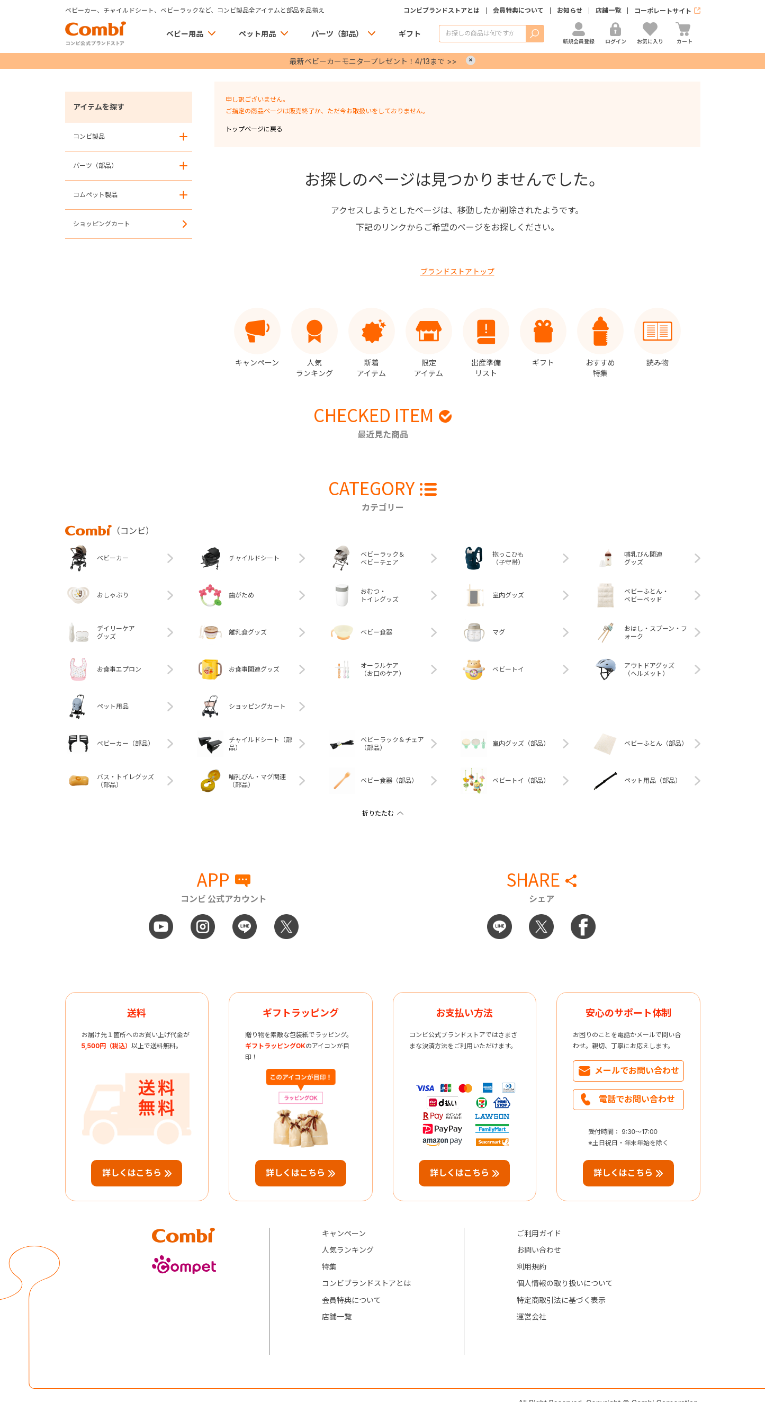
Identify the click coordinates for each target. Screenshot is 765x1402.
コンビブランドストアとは (441, 10)
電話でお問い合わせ (637, 1099)
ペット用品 (257, 33)
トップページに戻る (254, 129)
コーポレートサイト (662, 11)
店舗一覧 (608, 10)
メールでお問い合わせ (637, 1070)
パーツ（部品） (337, 33)
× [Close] (470, 60)
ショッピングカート (101, 224)
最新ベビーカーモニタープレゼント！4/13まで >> (373, 61)
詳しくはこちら (131, 1172)
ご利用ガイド (539, 1233)
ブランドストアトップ (457, 271)
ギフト (410, 33)
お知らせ (569, 10)
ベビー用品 (184, 33)
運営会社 (531, 1316)
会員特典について (518, 10)
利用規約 (531, 1266)
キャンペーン (344, 1233)
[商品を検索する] (482, 33)
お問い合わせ (539, 1249)
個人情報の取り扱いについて (565, 1283)
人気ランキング (348, 1249)
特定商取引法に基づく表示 (561, 1300)
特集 (329, 1266)
